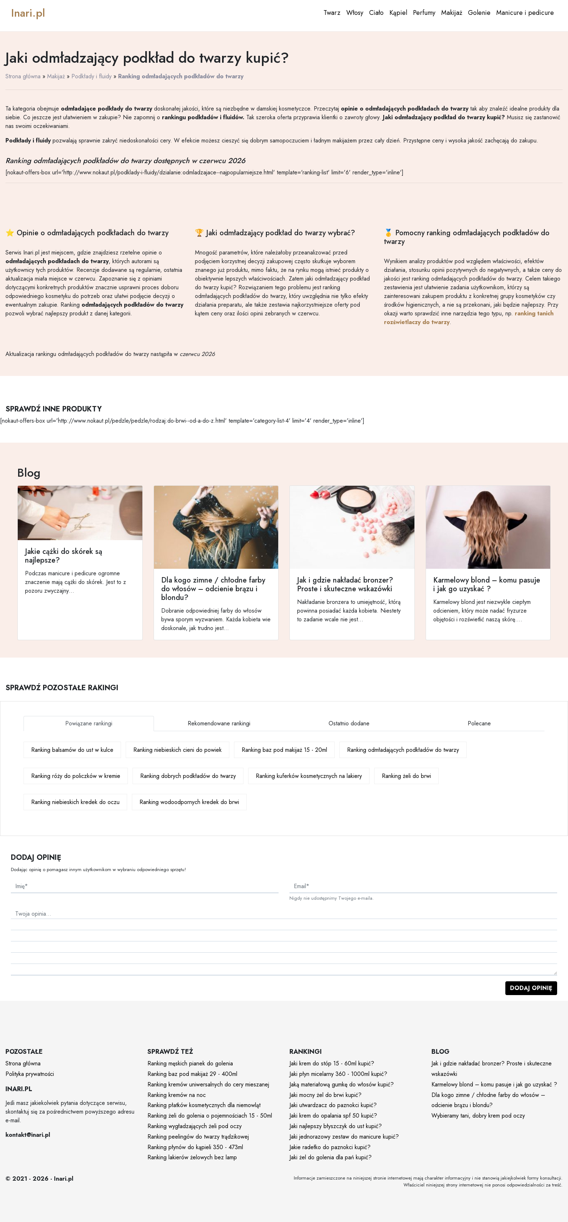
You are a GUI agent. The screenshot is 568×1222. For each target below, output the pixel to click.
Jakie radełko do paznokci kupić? (330, 1147)
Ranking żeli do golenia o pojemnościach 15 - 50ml (209, 1115)
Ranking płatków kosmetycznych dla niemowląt (203, 1105)
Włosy (354, 12)
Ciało (376, 12)
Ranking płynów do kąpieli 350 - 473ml (195, 1147)
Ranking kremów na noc (176, 1095)
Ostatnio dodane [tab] (349, 723)
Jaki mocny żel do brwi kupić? (325, 1095)
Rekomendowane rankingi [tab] (219, 723)
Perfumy (424, 12)
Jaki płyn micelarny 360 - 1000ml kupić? (338, 1074)
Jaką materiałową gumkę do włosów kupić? (341, 1084)
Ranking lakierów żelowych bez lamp (192, 1157)
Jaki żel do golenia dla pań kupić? (330, 1157)
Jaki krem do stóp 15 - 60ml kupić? (331, 1063)
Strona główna (23, 76)
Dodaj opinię (531, 988)
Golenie (479, 12)
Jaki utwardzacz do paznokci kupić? (333, 1105)
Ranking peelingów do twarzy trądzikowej (198, 1136)
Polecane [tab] (479, 723)
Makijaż (451, 12)
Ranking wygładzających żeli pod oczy (194, 1126)
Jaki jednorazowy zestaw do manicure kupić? (344, 1136)
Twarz (332, 12)
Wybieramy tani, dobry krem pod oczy (478, 1115)
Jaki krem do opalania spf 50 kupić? (333, 1115)
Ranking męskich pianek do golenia (190, 1063)
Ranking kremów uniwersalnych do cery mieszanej (208, 1084)
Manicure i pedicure (525, 12)
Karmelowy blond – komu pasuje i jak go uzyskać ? (494, 1084)
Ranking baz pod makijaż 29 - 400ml (192, 1074)
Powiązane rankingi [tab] (88, 723)
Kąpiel (398, 12)
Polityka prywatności (29, 1074)
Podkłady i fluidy (91, 76)
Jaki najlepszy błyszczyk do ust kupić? (335, 1126)
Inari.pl (28, 13)
